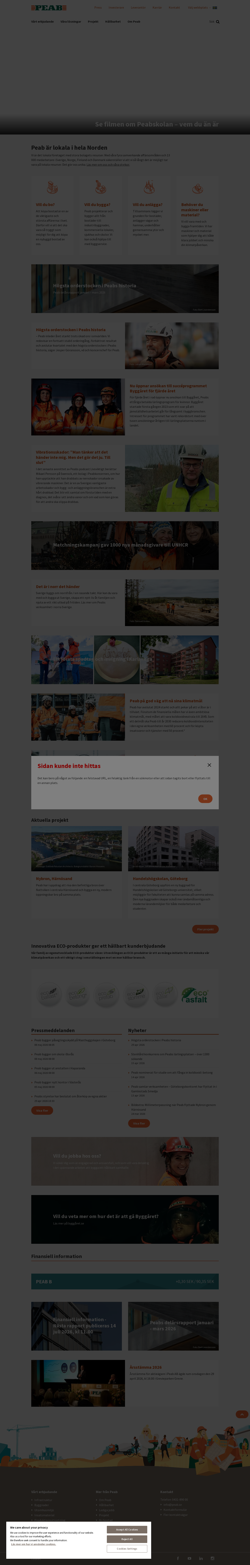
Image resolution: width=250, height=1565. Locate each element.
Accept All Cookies (127, 1529)
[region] (78, 1540)
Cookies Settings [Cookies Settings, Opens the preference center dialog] (127, 1548)
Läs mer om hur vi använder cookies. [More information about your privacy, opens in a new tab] (33, 1544)
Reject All (126, 1539)
